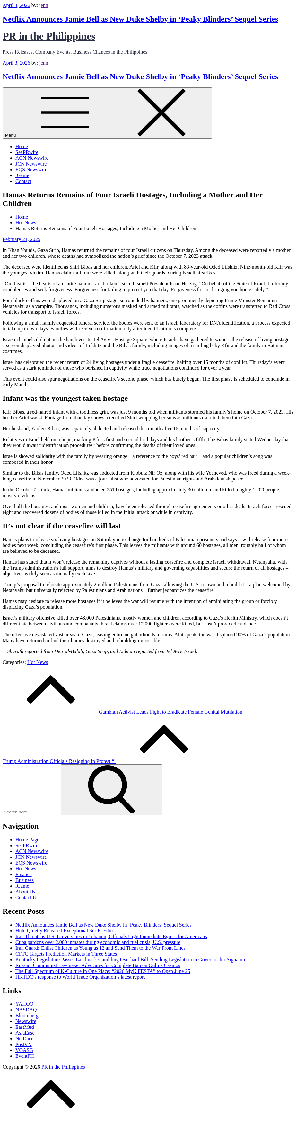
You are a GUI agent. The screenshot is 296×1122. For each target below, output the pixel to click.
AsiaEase (25, 1033)
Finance (23, 874)
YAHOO (24, 1004)
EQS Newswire (31, 169)
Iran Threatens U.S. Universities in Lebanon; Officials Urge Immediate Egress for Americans (111, 936)
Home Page (27, 839)
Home (21, 146)
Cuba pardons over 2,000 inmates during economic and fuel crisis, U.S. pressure (97, 942)
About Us (25, 891)
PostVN (23, 1044)
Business (24, 880)
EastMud (24, 1027)
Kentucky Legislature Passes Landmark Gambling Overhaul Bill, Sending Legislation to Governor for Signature (130, 959)
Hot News (37, 662)
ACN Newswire (31, 158)
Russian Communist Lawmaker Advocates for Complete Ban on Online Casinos (97, 965)
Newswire (25, 1021)
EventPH (24, 1056)
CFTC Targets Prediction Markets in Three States (66, 953)
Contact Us (27, 897)
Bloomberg (27, 1015)
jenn (43, 5)
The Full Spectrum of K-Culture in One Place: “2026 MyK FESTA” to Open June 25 (102, 971)
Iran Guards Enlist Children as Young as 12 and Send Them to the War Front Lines (100, 948)
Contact (23, 181)
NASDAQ (26, 1009)
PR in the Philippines (49, 36)
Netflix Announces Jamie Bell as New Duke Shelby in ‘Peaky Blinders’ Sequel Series (140, 19)
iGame (22, 175)
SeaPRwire (26, 152)
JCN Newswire (31, 163)
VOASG (24, 1050)
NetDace (24, 1038)
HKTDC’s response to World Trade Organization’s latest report (80, 977)
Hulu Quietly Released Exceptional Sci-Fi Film (64, 930)
